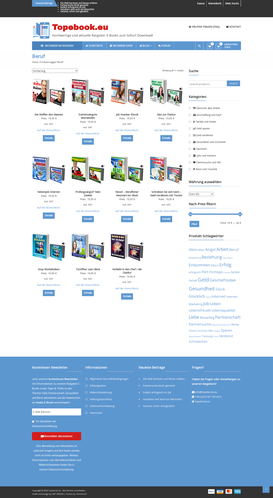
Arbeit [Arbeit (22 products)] (222, 249)
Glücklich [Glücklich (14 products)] (197, 296)
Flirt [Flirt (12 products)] (205, 271)
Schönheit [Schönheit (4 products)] (202, 330)
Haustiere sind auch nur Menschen (77, 9)
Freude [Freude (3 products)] (226, 272)
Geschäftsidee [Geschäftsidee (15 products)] (223, 280)
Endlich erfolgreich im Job (72, 7)
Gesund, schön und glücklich (74, 11)
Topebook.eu (80, 27)
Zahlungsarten (98, 385)
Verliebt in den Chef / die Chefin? (127, 270)
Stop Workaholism (49, 269)
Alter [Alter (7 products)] (201, 250)
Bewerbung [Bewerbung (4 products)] (195, 257)
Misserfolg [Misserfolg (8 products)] (207, 317)
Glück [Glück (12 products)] (220, 289)
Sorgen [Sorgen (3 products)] (217, 331)
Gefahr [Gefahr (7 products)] (235, 272)
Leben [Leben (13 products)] (215, 303)
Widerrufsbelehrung (101, 392)
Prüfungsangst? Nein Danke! (87, 193)
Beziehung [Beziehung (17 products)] (212, 257)
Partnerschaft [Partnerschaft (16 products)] (228, 317)
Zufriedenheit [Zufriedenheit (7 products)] (198, 341)
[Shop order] (55, 71)
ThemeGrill (81, 494)
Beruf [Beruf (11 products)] (234, 249)
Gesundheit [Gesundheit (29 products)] (202, 288)
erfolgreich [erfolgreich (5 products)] (195, 272)
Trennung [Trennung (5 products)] (207, 336)
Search (233, 83)
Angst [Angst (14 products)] (210, 249)
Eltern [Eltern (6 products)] (215, 265)
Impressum (96, 412)
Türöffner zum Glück (88, 269)
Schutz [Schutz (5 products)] (192, 330)
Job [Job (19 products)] (206, 303)
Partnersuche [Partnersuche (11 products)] (200, 324)
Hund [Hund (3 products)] (208, 297)
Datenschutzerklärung (44, 426)
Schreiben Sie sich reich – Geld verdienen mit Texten (166, 193)
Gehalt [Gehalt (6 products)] (193, 280)
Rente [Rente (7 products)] (235, 324)
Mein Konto (232, 3)
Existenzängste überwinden (88, 116)
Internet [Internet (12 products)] (219, 296)
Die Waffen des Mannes (48, 114)
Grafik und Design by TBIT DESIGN (48, 494)
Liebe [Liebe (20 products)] (194, 317)
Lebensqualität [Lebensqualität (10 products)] (223, 310)
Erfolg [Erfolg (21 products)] (225, 265)
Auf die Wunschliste (48, 130)
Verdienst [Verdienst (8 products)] (226, 336)
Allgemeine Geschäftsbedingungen (109, 378)
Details (49, 138)
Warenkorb (214, 3)
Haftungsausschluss (101, 399)
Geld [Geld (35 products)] (203, 279)
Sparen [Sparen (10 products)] (226, 330)
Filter (194, 224)
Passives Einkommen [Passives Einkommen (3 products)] (221, 325)
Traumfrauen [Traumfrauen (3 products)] (195, 336)
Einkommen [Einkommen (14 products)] (199, 264)
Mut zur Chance (166, 114)
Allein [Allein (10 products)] (193, 249)
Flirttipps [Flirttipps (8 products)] (216, 272)
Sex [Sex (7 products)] (210, 330)
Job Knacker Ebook (127, 114)
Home (35, 62)
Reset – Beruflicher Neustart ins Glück (127, 193)
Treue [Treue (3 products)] (216, 336)
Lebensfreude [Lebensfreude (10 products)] (200, 310)
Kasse (201, 3)
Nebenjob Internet (48, 192)
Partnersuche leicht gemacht (74, 5)
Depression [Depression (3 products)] (228, 258)
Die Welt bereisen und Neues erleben (78, 3)
